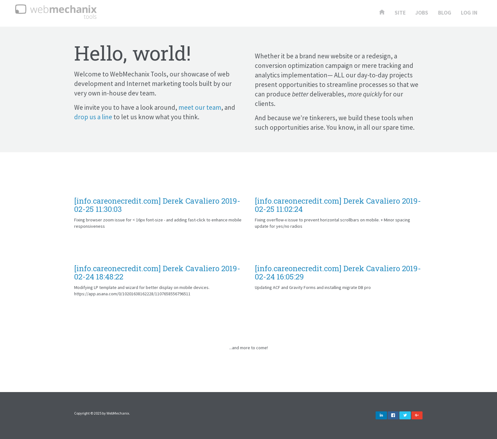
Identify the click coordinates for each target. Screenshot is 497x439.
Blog (444, 13)
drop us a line (93, 117)
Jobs (421, 13)
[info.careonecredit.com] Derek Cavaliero (157, 205)
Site (400, 13)
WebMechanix (117, 413)
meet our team (199, 107)
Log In (469, 13)
